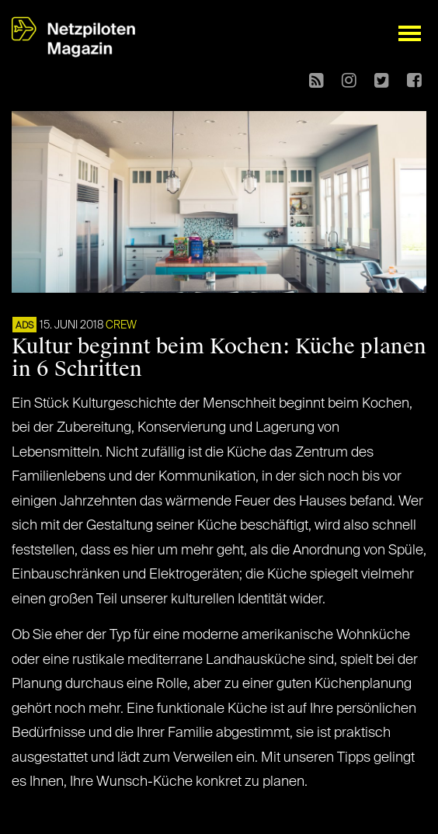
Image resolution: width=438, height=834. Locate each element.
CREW (121, 325)
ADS (24, 326)
